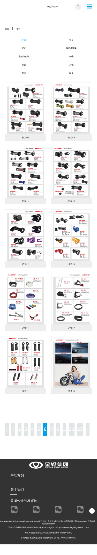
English (56, 6)
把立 (23, 51)
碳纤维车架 (71, 51)
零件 (22, 28)
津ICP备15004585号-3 (87, 531)
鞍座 (71, 82)
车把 (23, 82)
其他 (71, 72)
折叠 (71, 62)
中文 (47, 6)
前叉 (71, 41)
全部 (23, 41)
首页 (8, 28)
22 (71, 439)
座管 (23, 72)
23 (80, 439)
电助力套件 (24, 62)
